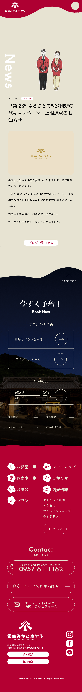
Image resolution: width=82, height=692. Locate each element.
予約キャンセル (23, 427)
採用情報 (28, 661)
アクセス (49, 505)
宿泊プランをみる (41, 359)
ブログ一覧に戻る (41, 242)
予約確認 (23, 416)
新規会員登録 (60, 427)
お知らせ (27, 98)
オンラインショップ (57, 511)
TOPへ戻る (55, 529)
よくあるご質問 (54, 500)
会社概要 (28, 654)
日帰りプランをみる (41, 339)
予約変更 (60, 416)
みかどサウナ (52, 516)
